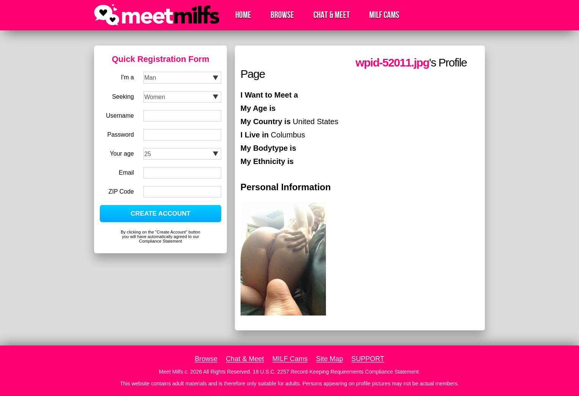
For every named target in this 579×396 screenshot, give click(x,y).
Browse (282, 15)
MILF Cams (384, 15)
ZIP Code (121, 191)
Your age (122, 153)
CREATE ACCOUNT (160, 213)
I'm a (127, 77)
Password (120, 134)
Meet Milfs (171, 372)
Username (120, 115)
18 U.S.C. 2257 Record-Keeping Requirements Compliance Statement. (336, 372)
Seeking (123, 96)
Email (126, 172)
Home (243, 15)
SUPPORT (367, 359)
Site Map (329, 359)
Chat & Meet (331, 15)
